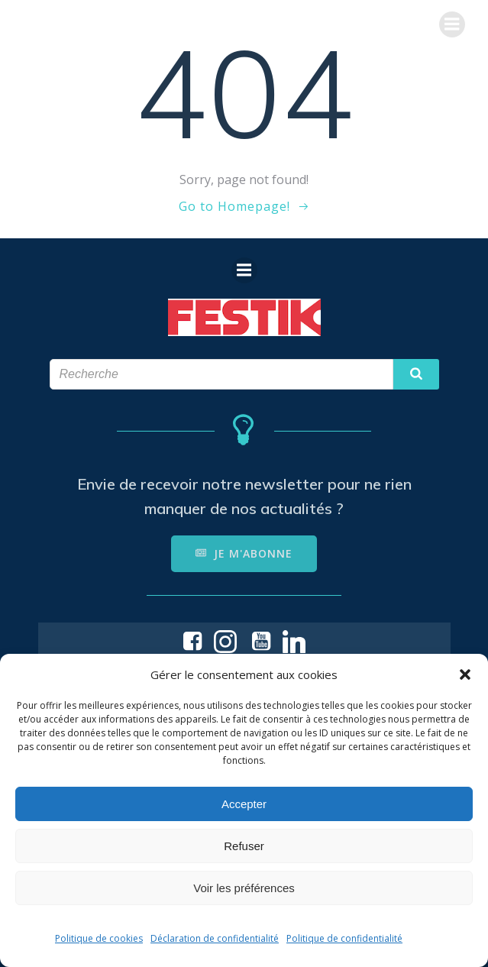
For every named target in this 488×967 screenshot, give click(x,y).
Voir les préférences (244, 887)
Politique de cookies (99, 938)
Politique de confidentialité (344, 938)
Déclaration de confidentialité (214, 938)
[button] (465, 674)
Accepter (244, 803)
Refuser (244, 845)
